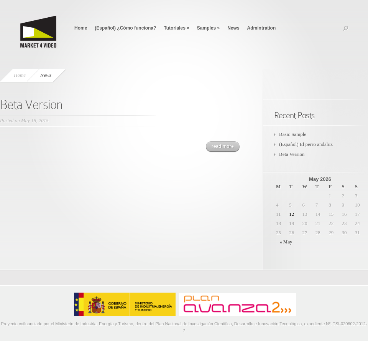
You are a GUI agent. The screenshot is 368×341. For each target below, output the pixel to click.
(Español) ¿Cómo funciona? (125, 28)
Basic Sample (292, 134)
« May (286, 242)
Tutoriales (176, 28)
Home (80, 28)
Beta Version (31, 105)
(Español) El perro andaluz (306, 144)
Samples (208, 28)
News (233, 28)
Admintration (261, 28)
